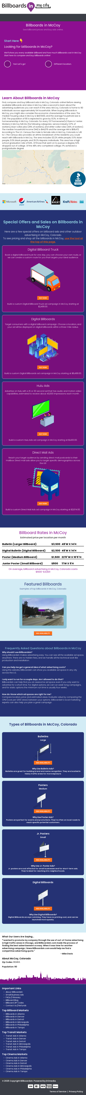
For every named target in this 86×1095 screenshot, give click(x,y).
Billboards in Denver (15, 1016)
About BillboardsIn (14, 992)
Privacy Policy (76, 1091)
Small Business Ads (15, 994)
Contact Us (11, 1005)
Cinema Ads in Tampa (16, 1071)
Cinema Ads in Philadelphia (19, 1068)
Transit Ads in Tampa (16, 1049)
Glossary (16, 997)
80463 (16, 962)
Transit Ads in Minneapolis (18, 1044)
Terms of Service (58, 1091)
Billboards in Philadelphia (17, 1024)
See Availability (43, 633)
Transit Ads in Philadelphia (18, 1046)
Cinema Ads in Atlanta (16, 1057)
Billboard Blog (12, 1000)
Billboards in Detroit (15, 1019)
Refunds (22, 1005)
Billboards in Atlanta (15, 1014)
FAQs (8, 997)
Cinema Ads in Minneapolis (19, 1066)
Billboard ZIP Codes (15, 1002)
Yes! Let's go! (19, 64)
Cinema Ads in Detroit (16, 1063)
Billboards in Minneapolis (17, 1022)
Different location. (63, 64)
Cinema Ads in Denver (16, 1060)
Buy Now (43, 298)
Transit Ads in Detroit (16, 1041)
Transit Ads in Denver (16, 1038)
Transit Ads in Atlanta (16, 1035)
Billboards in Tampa (15, 1027)
